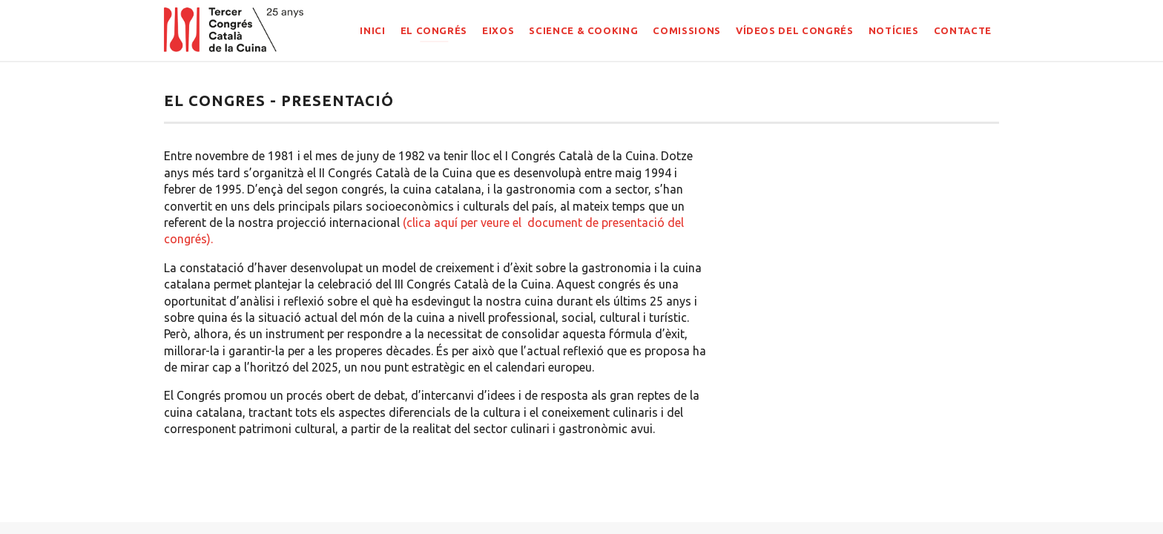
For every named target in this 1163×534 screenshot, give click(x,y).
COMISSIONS (687, 30)
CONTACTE (963, 30)
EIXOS (498, 30)
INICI (372, 30)
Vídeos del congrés (795, 30)
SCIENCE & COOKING (583, 30)
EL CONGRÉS (434, 30)
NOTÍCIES (894, 30)
